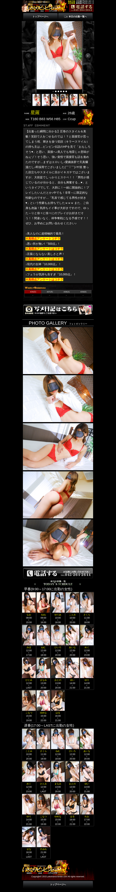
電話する (81, 8)
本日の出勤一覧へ (78, 16)
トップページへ (40, 16)
